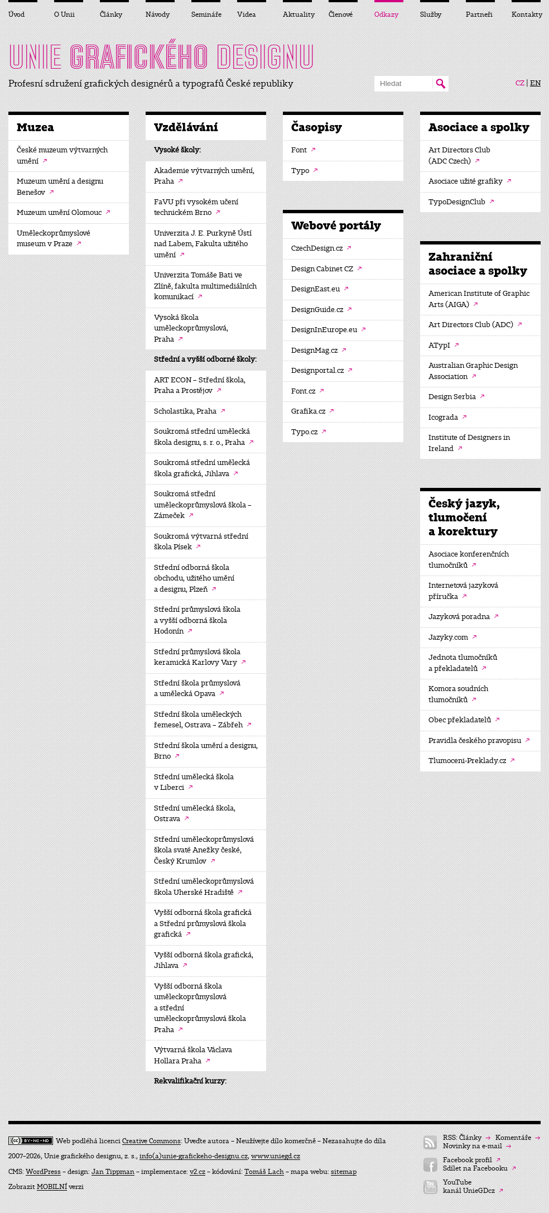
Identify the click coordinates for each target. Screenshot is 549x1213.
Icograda (447, 417)
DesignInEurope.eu (328, 329)
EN (535, 83)
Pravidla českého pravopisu (478, 740)
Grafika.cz (312, 411)
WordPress (43, 1172)
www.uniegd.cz (275, 1156)
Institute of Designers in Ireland (469, 443)
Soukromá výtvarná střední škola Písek (201, 542)
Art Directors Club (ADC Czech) (459, 156)
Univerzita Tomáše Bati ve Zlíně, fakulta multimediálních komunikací (205, 286)
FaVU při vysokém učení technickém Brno (196, 208)
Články (111, 14)
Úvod (16, 14)
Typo (304, 170)
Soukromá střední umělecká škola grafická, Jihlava (202, 468)
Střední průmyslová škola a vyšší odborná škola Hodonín (197, 620)
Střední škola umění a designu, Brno (206, 751)
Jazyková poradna (463, 616)
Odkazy (386, 14)
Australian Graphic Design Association (473, 371)
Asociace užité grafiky (469, 181)
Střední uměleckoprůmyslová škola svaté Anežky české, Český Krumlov (204, 850)
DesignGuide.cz (321, 309)
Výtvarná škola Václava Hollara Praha (193, 1056)
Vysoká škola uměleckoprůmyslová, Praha (191, 328)
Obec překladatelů (463, 720)
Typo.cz (308, 432)
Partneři (479, 14)
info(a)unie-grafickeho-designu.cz (193, 1156)
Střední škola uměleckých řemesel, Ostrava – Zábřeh (202, 720)
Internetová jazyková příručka (463, 591)
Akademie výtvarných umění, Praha (204, 176)
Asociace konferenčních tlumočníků (468, 560)
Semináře (205, 14)
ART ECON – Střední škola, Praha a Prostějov (199, 386)
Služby (430, 14)
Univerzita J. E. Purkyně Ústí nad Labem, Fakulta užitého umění (203, 244)
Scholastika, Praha (189, 411)
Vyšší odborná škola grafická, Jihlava (203, 961)
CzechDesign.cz (321, 248)
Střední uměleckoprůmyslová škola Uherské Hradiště (204, 887)
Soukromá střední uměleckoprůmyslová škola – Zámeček (203, 505)
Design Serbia (456, 396)
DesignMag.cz (318, 350)
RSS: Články (466, 1138)
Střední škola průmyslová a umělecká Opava (197, 689)
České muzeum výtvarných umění (62, 156)
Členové (341, 14)
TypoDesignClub (461, 202)
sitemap (344, 1172)
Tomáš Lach (264, 1172)
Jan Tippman (113, 1172)
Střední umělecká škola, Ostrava (194, 814)
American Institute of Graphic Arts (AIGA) (478, 299)
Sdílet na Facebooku (479, 1168)
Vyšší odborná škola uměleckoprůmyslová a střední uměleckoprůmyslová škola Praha (200, 1008)
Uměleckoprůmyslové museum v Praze (53, 239)
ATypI (443, 345)
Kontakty (526, 14)
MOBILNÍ (52, 1187)
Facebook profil (471, 1160)
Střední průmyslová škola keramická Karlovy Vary (199, 658)
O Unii (64, 14)
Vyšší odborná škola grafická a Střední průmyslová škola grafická (203, 923)
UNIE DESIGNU (161, 57)
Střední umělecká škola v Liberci (194, 783)
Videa (246, 14)
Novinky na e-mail (477, 1146)
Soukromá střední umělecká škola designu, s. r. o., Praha (203, 437)
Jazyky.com (452, 637)
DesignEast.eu (319, 289)
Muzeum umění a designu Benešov (60, 187)
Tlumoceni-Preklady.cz (471, 760)
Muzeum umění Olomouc (63, 212)
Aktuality (297, 14)
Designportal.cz (321, 370)
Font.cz (307, 391)
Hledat (440, 84)
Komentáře (517, 1138)
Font (303, 150)
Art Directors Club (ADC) (475, 324)
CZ (520, 83)
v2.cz (197, 1172)
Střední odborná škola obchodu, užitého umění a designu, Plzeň (194, 578)
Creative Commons (151, 1141)
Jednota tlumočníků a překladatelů (462, 663)
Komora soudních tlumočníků (458, 694)
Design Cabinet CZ (326, 269)
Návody (158, 14)
